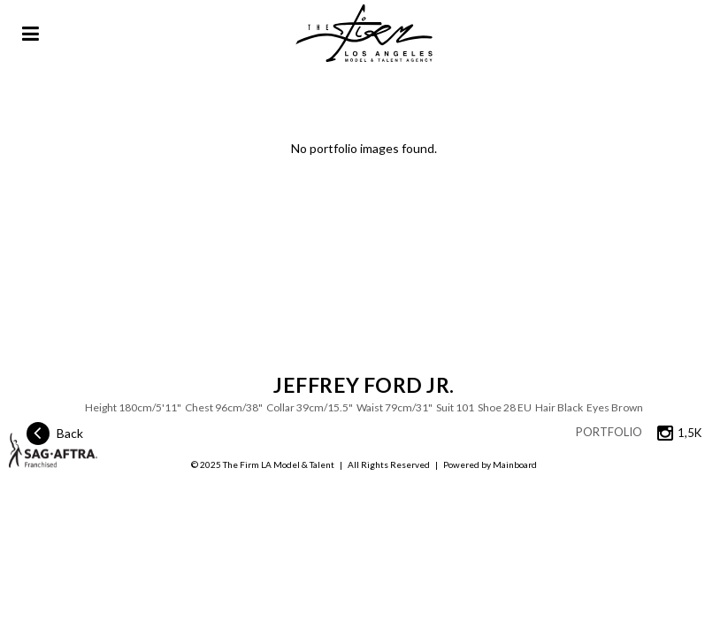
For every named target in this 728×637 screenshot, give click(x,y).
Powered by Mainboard (490, 464)
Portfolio (609, 432)
